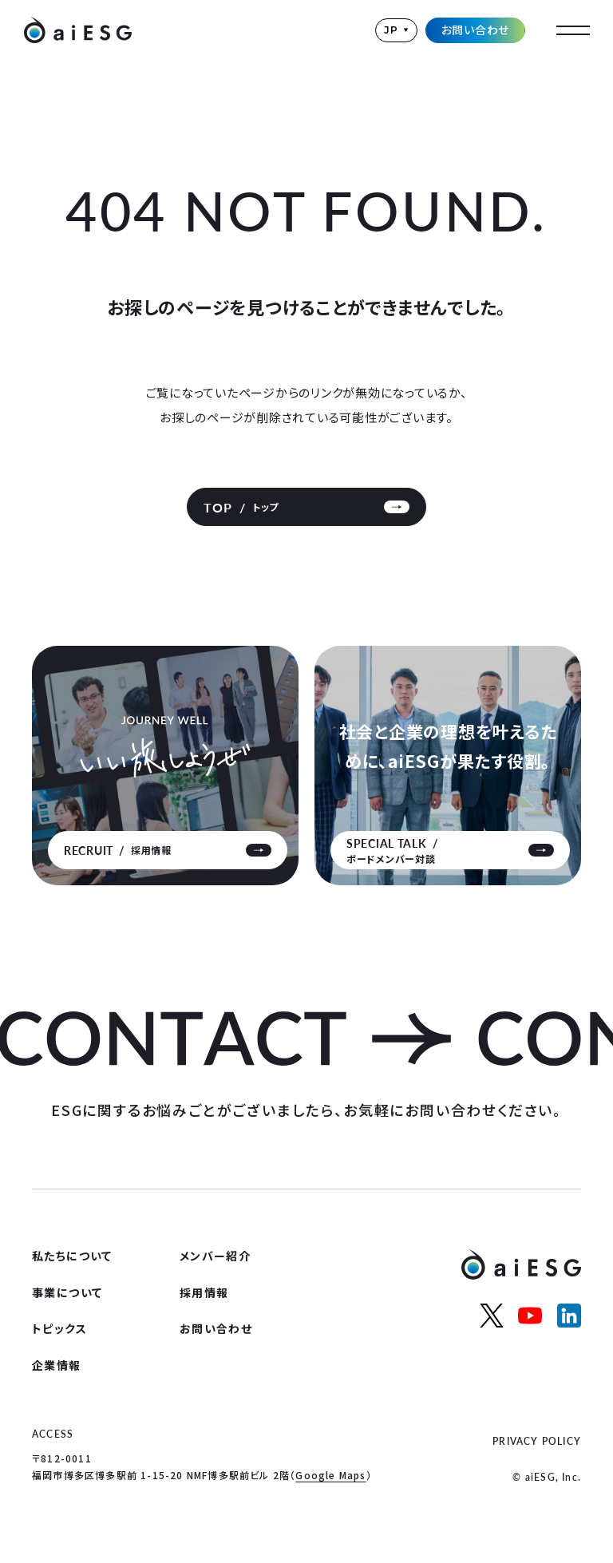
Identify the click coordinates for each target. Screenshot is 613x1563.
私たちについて (72, 1256)
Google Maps (330, 1475)
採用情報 (204, 1292)
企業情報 (56, 1365)
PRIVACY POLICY (536, 1441)
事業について (67, 1292)
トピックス (59, 1328)
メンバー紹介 (215, 1256)
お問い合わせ (475, 30)
